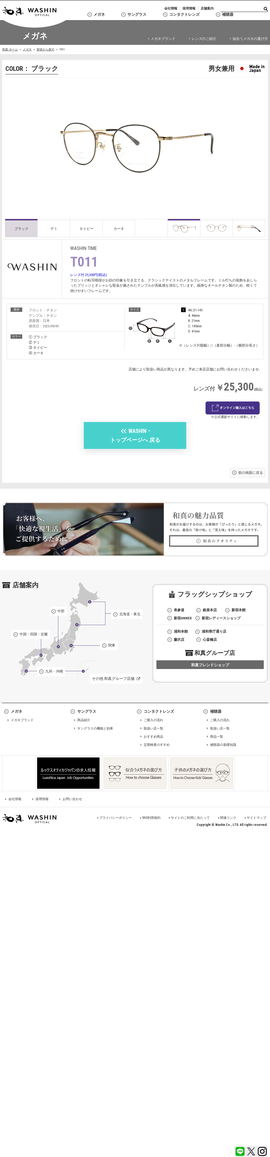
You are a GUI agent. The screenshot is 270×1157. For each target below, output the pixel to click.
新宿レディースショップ (221, 618)
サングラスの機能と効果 (95, 728)
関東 (111, 645)
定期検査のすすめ (157, 745)
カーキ (119, 229)
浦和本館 (181, 631)
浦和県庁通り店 (214, 631)
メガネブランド (163, 39)
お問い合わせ (72, 799)
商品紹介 (83, 720)
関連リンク (228, 818)
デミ (53, 229)
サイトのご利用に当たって (190, 818)
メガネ (99, 14)
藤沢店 (179, 640)
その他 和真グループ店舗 (113, 678)
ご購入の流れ (153, 720)
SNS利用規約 (151, 818)
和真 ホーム (10, 49)
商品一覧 (216, 736)
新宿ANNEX (183, 618)
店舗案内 (207, 8)
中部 (61, 611)
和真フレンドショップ (210, 665)
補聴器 (227, 14)
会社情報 (170, 8)
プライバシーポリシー (115, 818)
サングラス (136, 14)
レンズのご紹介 (204, 39)
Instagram (262, 1151)
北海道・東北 (129, 614)
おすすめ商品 (153, 736)
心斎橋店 (210, 640)
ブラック (21, 229)
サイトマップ (256, 818)
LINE (240, 1151)
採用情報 (188, 8)
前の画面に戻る (250, 473)
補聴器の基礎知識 (223, 745)
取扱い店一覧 (153, 728)
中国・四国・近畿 (34, 634)
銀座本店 (210, 610)
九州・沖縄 (54, 671)
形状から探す (45, 49)
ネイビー (86, 229)
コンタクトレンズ (184, 14)
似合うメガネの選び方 (250, 39)
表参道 (179, 610)
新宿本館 (239, 610)
